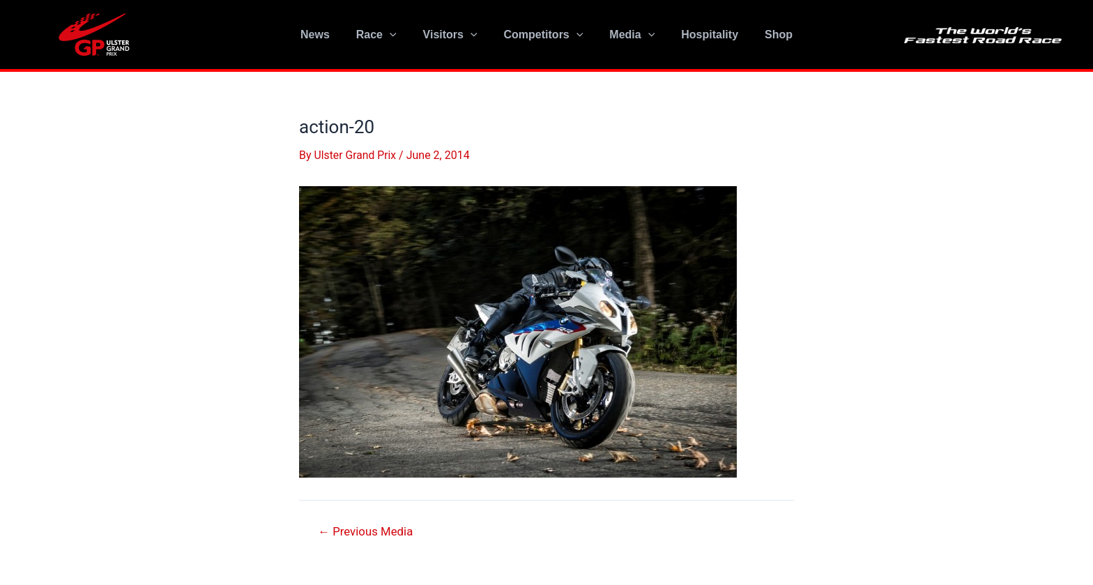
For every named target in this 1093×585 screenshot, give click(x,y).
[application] (398, 34)
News (327, 34)
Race (385, 34)
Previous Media (367, 531)
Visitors (454, 34)
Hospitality (701, 34)
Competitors (543, 34)
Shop (766, 34)
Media (627, 34)
